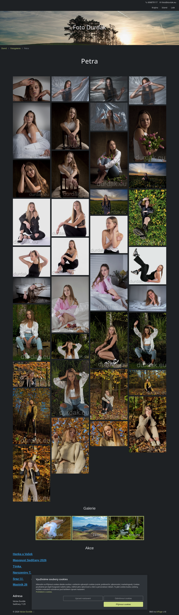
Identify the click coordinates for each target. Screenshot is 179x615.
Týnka (17, 566)
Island (164, 7)
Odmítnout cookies (108, 604)
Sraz (16, 578)
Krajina (155, 7)
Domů (4, 48)
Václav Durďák (26, 611)
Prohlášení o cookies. (44, 598)
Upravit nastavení (84, 604)
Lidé (173, 7)
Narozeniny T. (22, 572)
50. (21, 578)
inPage (159, 611)
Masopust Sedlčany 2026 (29, 560)
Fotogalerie (16, 48)
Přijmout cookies (131, 604)
